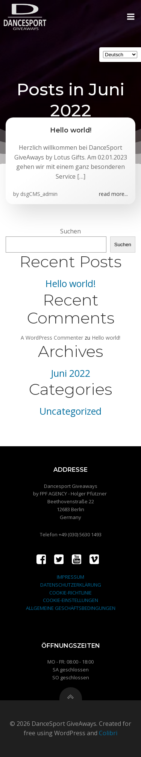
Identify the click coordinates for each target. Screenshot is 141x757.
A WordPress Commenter (52, 337)
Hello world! (70, 283)
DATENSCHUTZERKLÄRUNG (70, 584)
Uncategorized (70, 411)
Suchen (70, 231)
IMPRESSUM (70, 576)
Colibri (108, 733)
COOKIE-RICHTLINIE (70, 592)
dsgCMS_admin (39, 193)
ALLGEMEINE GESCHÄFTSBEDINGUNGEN (70, 608)
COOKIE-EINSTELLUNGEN (70, 600)
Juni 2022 (70, 373)
